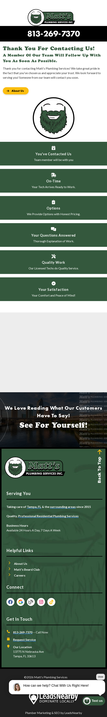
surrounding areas (63, 506)
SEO (57, 713)
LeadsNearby (73, 713)
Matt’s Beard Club (27, 569)
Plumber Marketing (38, 713)
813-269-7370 (53, 33)
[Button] (16, 90)
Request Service (24, 639)
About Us (20, 563)
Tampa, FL (34, 506)
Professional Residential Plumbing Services (48, 516)
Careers (19, 575)
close (100, 676)
